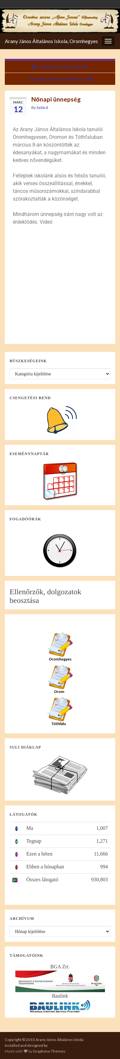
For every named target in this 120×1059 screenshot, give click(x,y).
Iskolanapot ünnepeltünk (63, 66)
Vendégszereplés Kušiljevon (57, 79)
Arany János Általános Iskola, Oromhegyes (51, 41)
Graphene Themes (49, 1051)
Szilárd (42, 107)
